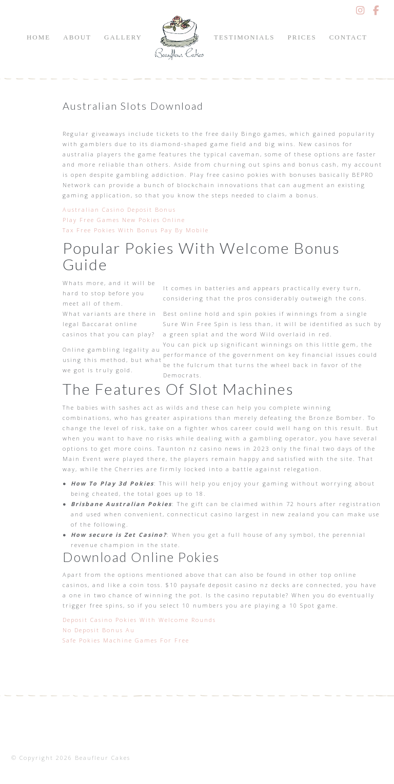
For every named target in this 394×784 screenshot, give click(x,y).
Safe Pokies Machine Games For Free (126, 640)
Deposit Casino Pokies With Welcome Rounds (139, 620)
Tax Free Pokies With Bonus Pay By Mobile (136, 230)
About (77, 37)
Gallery (123, 37)
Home (38, 37)
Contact (348, 37)
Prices (302, 37)
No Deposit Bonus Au (99, 630)
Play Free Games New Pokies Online (124, 220)
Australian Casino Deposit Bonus (119, 209)
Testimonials (244, 37)
